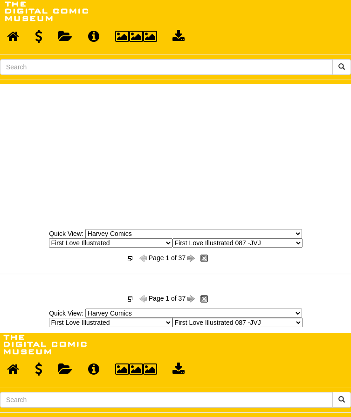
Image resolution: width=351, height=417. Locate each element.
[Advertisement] (176, 154)
